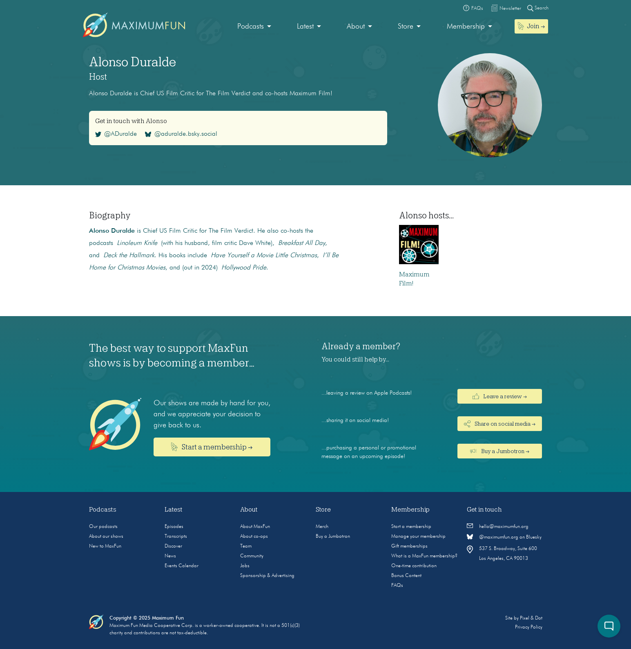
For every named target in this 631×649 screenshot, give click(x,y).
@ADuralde (116, 134)
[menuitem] (254, 27)
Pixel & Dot (531, 618)
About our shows (106, 536)
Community (251, 556)
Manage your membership (418, 536)
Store (405, 26)
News (170, 556)
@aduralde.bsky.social (181, 134)
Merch (322, 526)
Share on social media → (500, 423)
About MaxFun (255, 526)
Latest (305, 26)
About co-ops (254, 536)
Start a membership (411, 526)
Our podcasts (103, 526)
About (356, 26)
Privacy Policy (528, 627)
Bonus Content (406, 575)
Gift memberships (409, 546)
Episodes (174, 526)
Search (538, 8)
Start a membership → (212, 446)
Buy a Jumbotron (333, 536)
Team (246, 546)
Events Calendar (181, 566)
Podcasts (250, 26)
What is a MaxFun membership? (424, 556)
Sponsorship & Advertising (267, 575)
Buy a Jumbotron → (499, 451)
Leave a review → (500, 396)
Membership (466, 26)
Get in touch (484, 509)
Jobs (245, 566)
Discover (173, 546)
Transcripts (176, 536)
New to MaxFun (105, 546)
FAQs (397, 585)
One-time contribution (414, 566)
